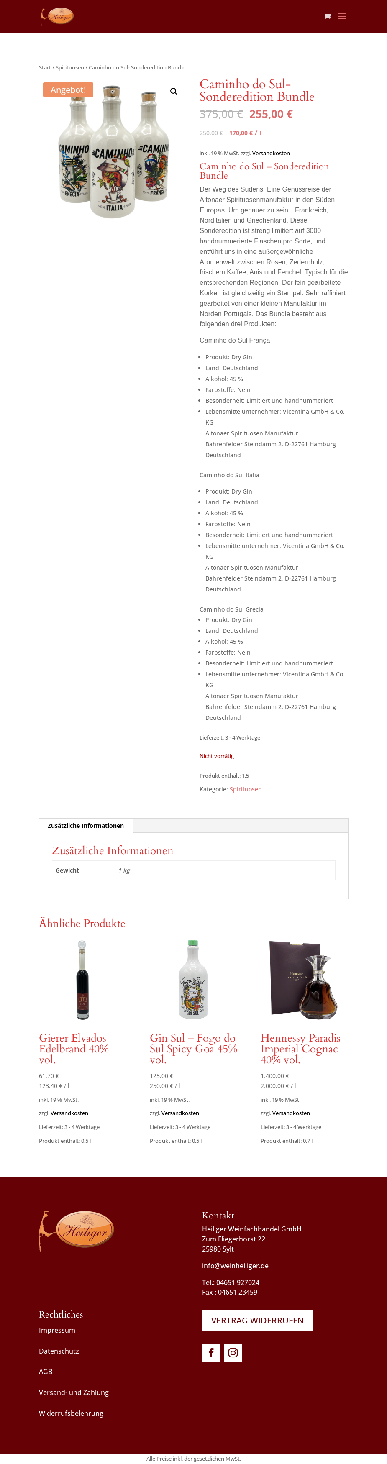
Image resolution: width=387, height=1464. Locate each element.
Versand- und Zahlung (74, 1392)
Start (45, 67)
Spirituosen (70, 67)
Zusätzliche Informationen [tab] (86, 825)
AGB (45, 1371)
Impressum (57, 1330)
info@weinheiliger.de (235, 1265)
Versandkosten (271, 153)
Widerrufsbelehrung (71, 1413)
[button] (174, 91)
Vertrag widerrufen (257, 1320)
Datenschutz (59, 1351)
